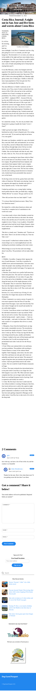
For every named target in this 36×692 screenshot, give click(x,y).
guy (8, 455)
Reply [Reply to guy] (31, 455)
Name (5, 530)
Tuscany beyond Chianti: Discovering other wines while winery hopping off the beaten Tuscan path (21, 592)
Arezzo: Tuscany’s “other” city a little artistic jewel (19, 583)
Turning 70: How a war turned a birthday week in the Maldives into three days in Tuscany (20, 607)
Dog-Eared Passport (8, 684)
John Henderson (17, 469)
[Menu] (32, 2)
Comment (6, 504)
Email (5, 536)
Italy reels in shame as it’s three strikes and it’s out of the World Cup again (21, 599)
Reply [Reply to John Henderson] (31, 468)
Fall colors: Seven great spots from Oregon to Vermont (21, 615)
